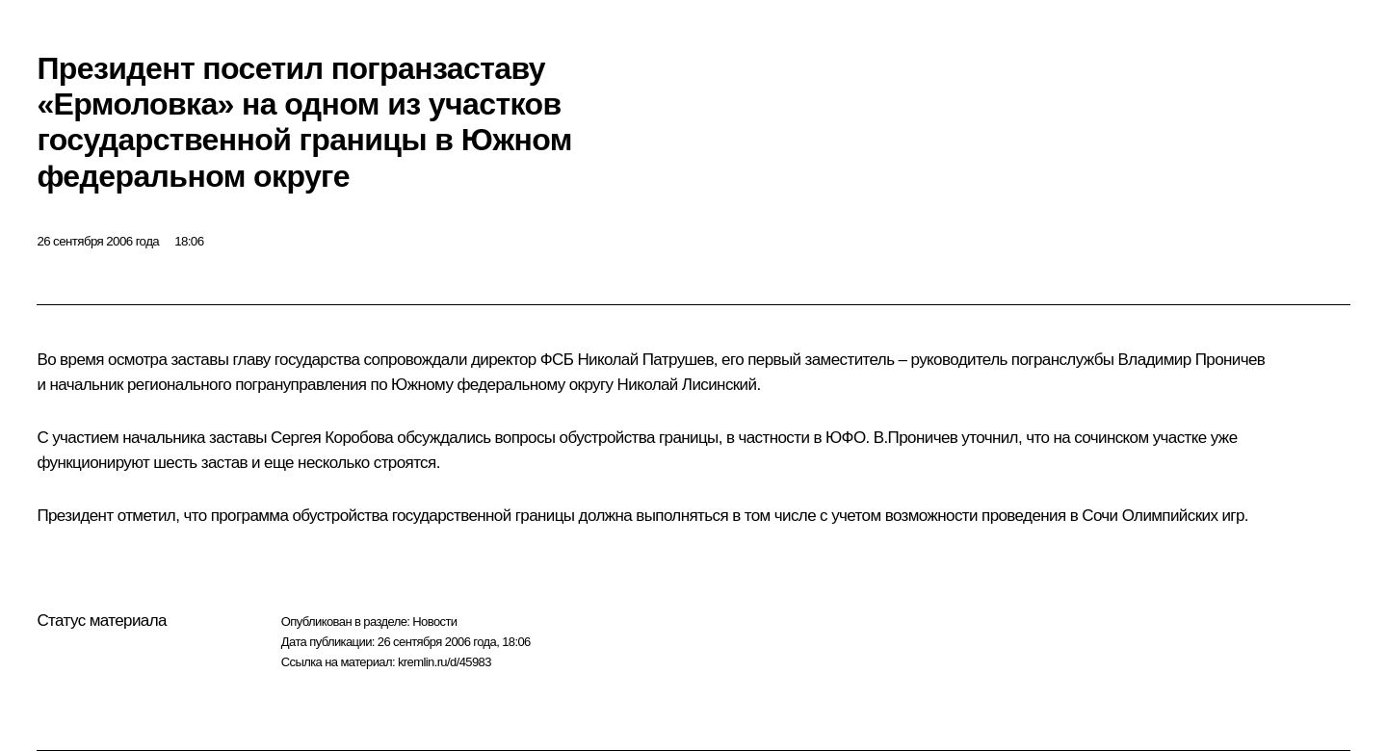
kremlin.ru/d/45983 (444, 662)
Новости (434, 621)
